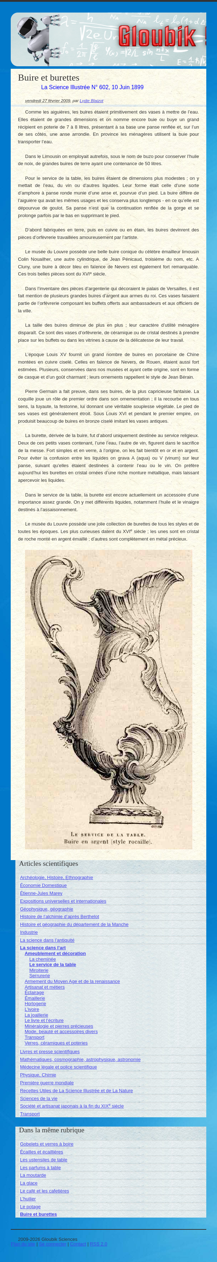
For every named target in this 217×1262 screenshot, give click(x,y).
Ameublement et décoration (55, 953)
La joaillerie (36, 1015)
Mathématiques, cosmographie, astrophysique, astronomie (80, 1059)
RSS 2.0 (98, 1244)
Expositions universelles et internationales (63, 901)
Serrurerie (39, 975)
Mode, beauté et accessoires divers (61, 1031)
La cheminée (42, 959)
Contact (78, 1244)
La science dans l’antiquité (47, 940)
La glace (29, 1183)
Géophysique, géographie (46, 909)
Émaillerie (35, 998)
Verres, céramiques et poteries (56, 1043)
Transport (34, 1037)
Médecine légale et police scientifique (58, 1067)
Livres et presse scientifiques (50, 1051)
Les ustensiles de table (43, 1159)
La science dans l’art (43, 947)
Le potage (30, 1206)
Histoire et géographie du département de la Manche (74, 924)
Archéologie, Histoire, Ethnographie (56, 877)
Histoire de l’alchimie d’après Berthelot (59, 916)
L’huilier (28, 1198)
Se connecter (52, 1244)
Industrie (29, 932)
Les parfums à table (40, 1167)
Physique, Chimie (38, 1075)
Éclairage (34, 992)
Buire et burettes (38, 1214)
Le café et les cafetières (44, 1191)
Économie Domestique (43, 885)
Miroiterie (38, 970)
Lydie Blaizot (91, 100)
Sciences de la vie (39, 1098)
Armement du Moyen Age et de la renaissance (72, 981)
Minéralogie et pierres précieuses (59, 1026)
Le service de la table (52, 964)
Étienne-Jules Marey (41, 893)
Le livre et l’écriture (44, 1020)
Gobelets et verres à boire (47, 1144)
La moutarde (33, 1175)
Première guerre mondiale (47, 1082)
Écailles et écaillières (41, 1152)
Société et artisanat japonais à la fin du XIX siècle (72, 1106)
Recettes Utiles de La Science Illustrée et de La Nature (76, 1090)
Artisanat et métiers (45, 987)
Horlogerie (35, 1003)
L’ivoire (32, 1009)
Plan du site (23, 1244)
